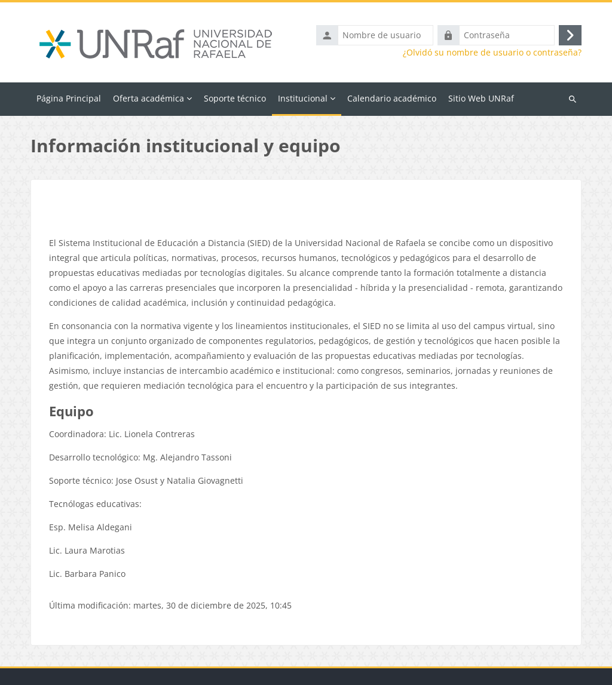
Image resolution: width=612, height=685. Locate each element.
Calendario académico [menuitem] (391, 98)
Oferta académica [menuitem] (148, 98)
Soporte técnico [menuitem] (235, 98)
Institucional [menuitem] (303, 98)
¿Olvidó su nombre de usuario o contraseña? (492, 52)
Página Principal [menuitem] (68, 98)
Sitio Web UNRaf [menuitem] (481, 98)
